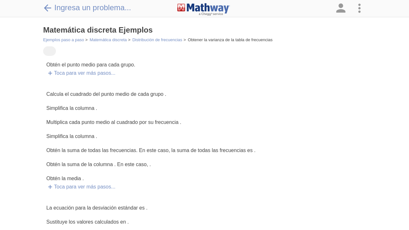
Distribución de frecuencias (157, 39)
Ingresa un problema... (87, 7)
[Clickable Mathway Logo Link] (203, 9)
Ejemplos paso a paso (63, 39)
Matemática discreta (108, 39)
